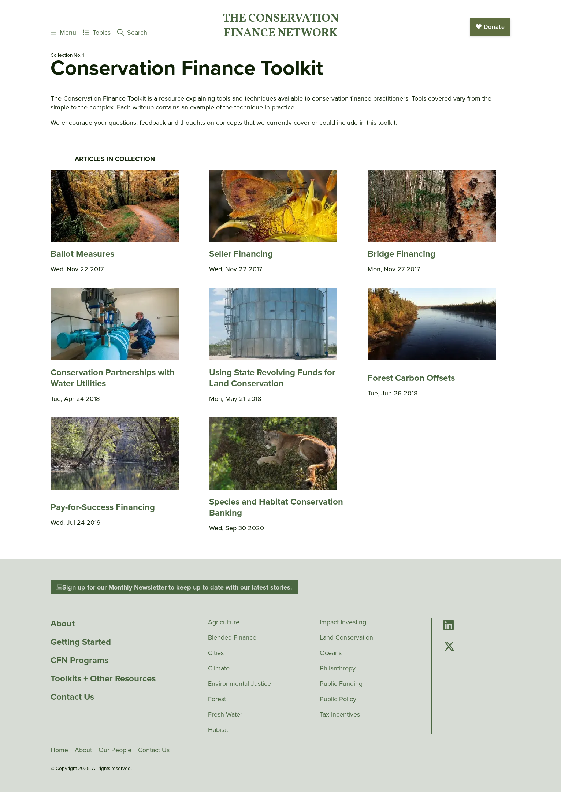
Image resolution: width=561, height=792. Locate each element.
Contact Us (72, 697)
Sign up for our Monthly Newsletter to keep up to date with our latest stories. (174, 587)
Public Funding (341, 683)
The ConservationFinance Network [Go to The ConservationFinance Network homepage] (281, 26)
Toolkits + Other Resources (103, 678)
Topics (97, 32)
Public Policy (338, 699)
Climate (219, 668)
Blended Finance (232, 637)
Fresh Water (225, 714)
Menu (63, 32)
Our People (115, 749)
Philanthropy (338, 668)
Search (132, 32)
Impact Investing (343, 622)
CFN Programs (79, 660)
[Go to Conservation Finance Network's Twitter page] (449, 647)
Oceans (331, 652)
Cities (216, 652)
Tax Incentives (340, 714)
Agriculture (223, 622)
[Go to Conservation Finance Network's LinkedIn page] (448, 625)
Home (59, 749)
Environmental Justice (239, 683)
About (63, 623)
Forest (217, 699)
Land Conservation (346, 637)
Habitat (218, 729)
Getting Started (81, 642)
